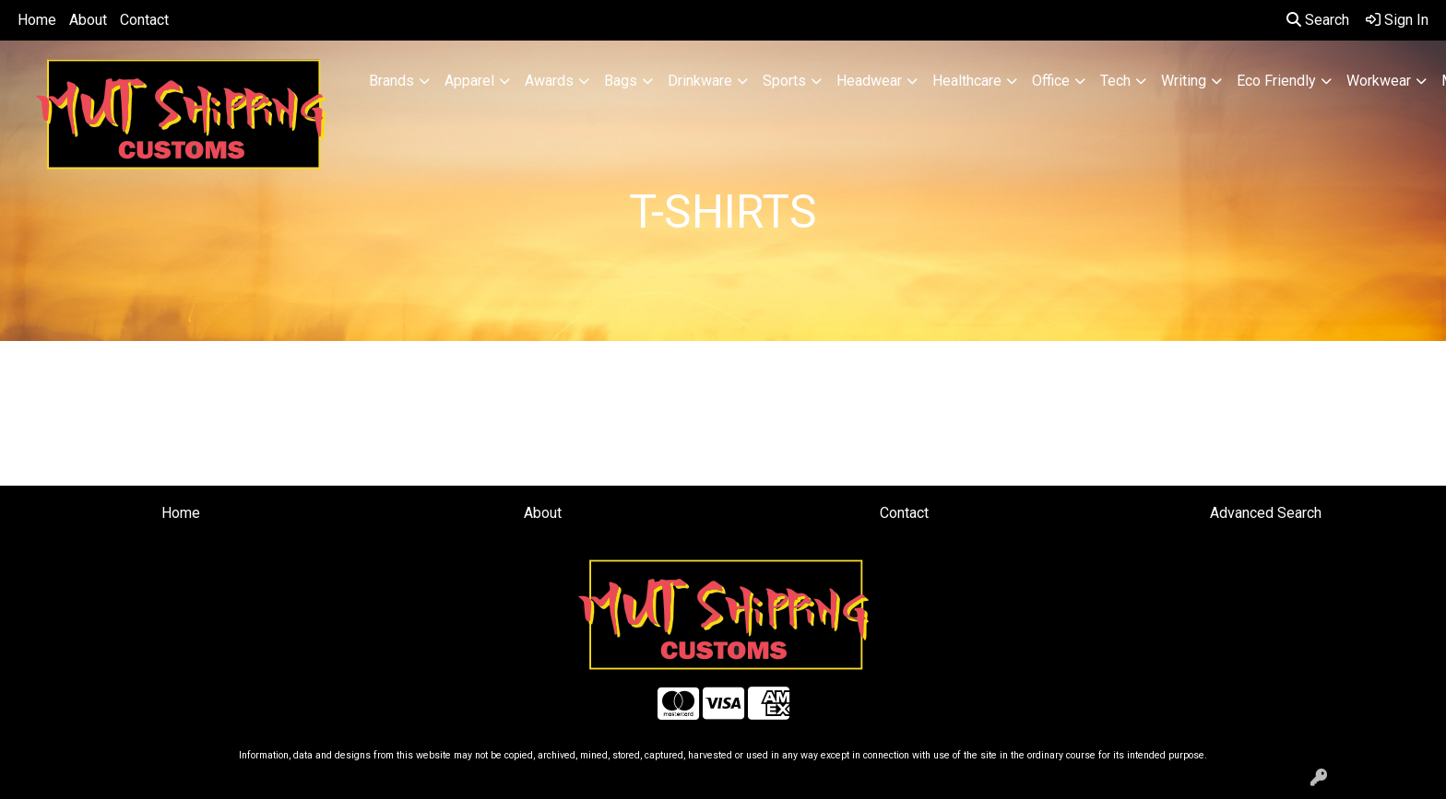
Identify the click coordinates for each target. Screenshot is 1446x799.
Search (1317, 20)
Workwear (1378, 80)
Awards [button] (549, 80)
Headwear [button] (869, 80)
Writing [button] (1183, 80)
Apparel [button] (469, 80)
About (88, 20)
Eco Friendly (1276, 80)
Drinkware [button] (700, 80)
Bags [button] (620, 80)
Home (37, 20)
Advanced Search (1266, 513)
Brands (391, 80)
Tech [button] (1115, 80)
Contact (144, 20)
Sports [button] (784, 80)
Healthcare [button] (967, 80)
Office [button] (1051, 80)
